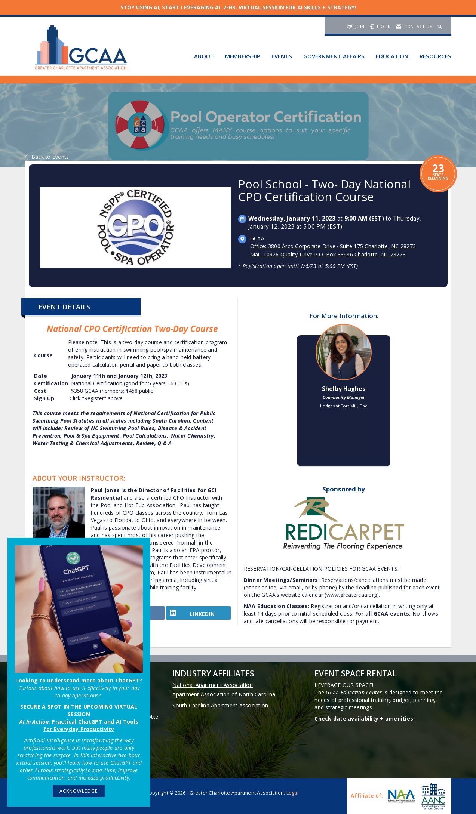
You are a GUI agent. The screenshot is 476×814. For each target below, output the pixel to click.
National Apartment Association (212, 684)
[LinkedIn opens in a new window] (198, 615)
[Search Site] (441, 26)
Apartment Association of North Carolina (223, 694)
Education (392, 56)
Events (281, 56)
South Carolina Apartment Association (220, 705)
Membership (242, 56)
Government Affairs (334, 56)
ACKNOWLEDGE (78, 791)
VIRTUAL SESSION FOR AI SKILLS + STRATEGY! (297, 7)
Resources (435, 56)
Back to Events (47, 156)
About (204, 56)
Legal (292, 793)
